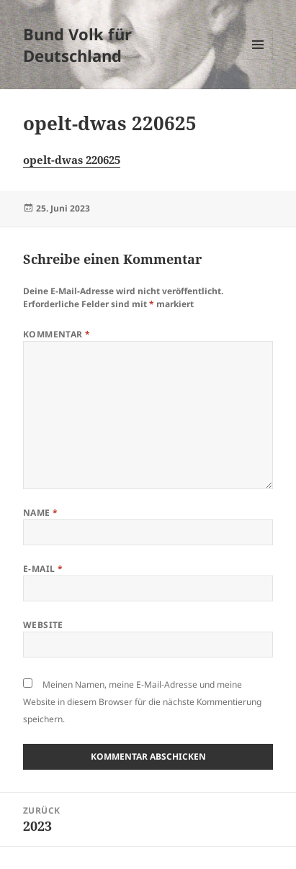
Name (40, 512)
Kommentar (57, 334)
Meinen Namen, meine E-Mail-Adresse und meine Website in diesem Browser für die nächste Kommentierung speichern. (142, 701)
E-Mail (43, 569)
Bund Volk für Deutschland (77, 44)
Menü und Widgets (258, 59)
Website (43, 625)
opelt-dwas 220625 (71, 160)
